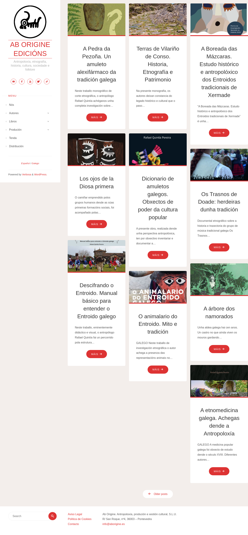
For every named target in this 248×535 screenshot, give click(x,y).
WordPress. (40, 174)
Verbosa (26, 174)
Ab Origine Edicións (30, 49)
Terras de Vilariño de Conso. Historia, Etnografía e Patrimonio (157, 64)
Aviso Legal (75, 514)
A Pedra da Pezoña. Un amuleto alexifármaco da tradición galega (96, 64)
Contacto (73, 524)
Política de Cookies (79, 519)
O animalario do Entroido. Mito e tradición (157, 324)
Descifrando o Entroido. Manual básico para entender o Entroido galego (96, 300)
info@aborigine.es (113, 524)
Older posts (156, 494)
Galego (35, 163)
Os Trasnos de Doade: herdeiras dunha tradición (219, 202)
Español (25, 163)
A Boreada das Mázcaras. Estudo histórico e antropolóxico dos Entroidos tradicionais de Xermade (219, 72)
